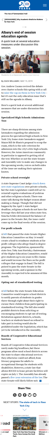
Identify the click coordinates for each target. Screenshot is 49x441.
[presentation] (2, 426)
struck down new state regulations (23, 185)
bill (5, 234)
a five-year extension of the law (25, 377)
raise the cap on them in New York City (24, 92)
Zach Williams (11, 81)
